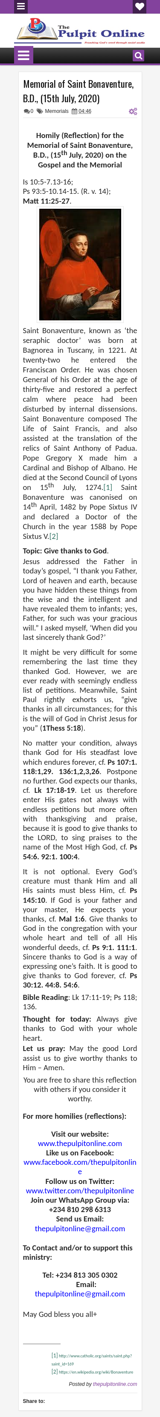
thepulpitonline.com (115, 1384)
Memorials (57, 111)
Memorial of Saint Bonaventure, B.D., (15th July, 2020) (78, 90)
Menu (21, 7)
